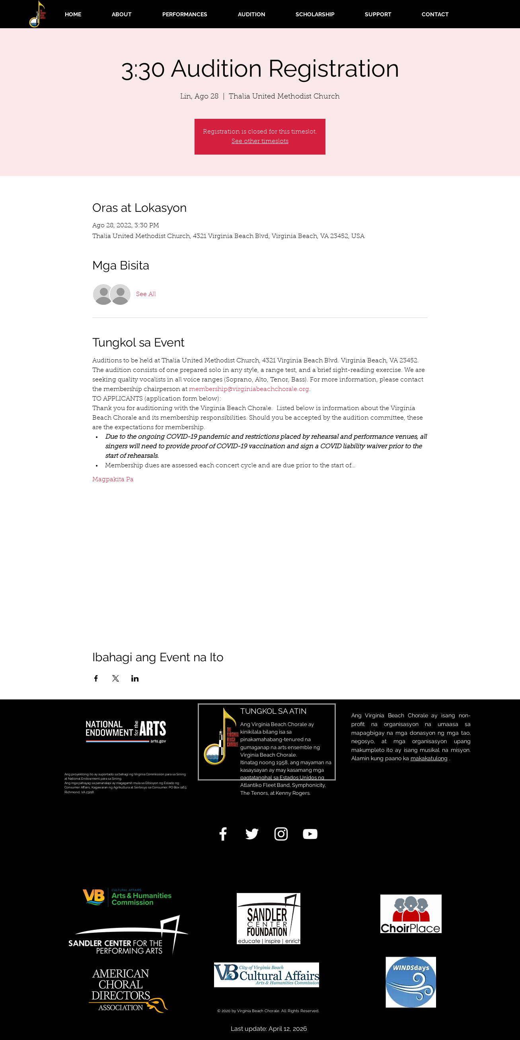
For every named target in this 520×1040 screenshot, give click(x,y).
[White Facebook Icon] (223, 834)
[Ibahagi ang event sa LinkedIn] (135, 678)
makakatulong (429, 758)
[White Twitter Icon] (252, 834)
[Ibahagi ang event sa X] (115, 678)
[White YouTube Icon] (310, 834)
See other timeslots (260, 141)
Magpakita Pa (113, 479)
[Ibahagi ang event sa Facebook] (96, 678)
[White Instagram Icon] (281, 834)
